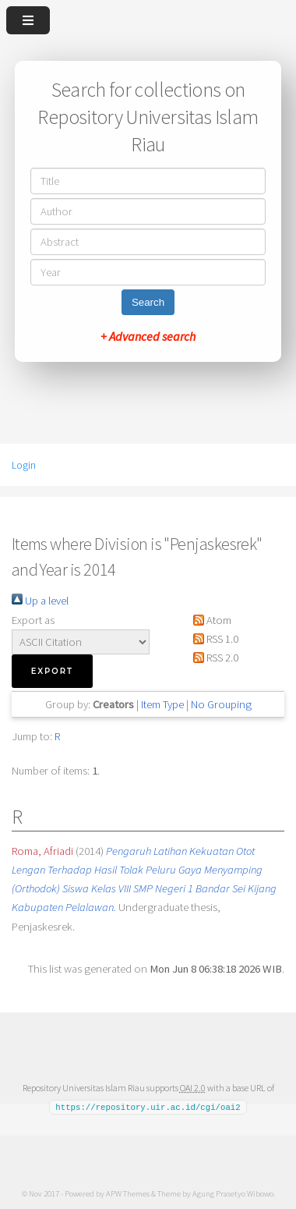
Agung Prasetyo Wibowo (232, 1192)
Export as (33, 620)
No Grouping (221, 704)
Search (148, 302)
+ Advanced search (148, 336)
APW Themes (128, 1192)
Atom (209, 620)
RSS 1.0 (213, 639)
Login (24, 465)
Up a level (40, 601)
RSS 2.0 (213, 658)
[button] (52, 671)
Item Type (162, 704)
